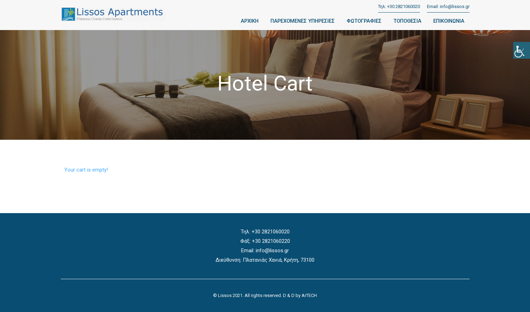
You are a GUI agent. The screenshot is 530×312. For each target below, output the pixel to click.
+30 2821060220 (271, 241)
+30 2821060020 (403, 6)
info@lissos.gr (455, 6)
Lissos (225, 295)
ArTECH (309, 295)
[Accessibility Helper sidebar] (521, 50)
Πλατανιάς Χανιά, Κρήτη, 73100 (278, 260)
